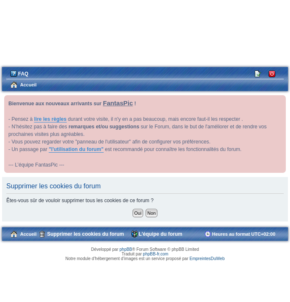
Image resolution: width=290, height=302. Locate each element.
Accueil (28, 234)
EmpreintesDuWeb (207, 258)
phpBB (126, 249)
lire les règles (50, 119)
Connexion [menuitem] (272, 73)
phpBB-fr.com (156, 254)
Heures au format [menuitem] (243, 234)
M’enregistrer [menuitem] (258, 73)
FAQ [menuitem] (23, 74)
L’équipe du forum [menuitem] (161, 234)
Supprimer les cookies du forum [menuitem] (85, 234)
